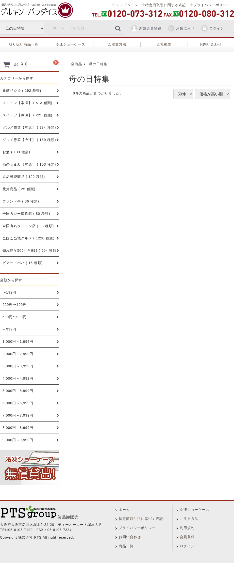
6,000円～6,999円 (17, 403)
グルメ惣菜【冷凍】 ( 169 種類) (29, 140)
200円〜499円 (14, 305)
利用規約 (187, 528)
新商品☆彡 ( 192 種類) (21, 91)
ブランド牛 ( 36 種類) (20, 201)
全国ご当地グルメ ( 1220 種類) (28, 238)
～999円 (9, 329)
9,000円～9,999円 (17, 440)
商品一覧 (126, 546)
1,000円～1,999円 (17, 342)
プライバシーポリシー (211, 5)
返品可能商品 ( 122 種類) (23, 177)
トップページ (127, 5)
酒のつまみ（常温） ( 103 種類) (29, 164)
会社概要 (164, 44)
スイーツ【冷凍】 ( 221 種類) (27, 115)
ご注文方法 (117, 44)
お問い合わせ (211, 44)
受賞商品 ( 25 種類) (18, 189)
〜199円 (9, 292)
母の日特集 (98, 64)
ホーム (124, 510)
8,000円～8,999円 (17, 428)
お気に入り (181, 28)
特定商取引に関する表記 (165, 5)
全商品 (76, 64)
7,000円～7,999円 (17, 415)
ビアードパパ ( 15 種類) (22, 263)
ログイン (212, 28)
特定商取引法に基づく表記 (141, 519)
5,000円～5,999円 (17, 391)
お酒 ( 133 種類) (16, 152)
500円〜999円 (14, 317)
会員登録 (187, 537)
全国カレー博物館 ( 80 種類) (26, 214)
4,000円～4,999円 (17, 378)
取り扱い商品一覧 (23, 44)
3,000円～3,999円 (17, 366)
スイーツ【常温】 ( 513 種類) (27, 103)
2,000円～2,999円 (17, 354)
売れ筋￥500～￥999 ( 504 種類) (30, 250)
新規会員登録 (146, 28)
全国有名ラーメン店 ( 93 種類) (28, 226)
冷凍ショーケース (70, 44)
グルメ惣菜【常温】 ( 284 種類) (29, 127)
